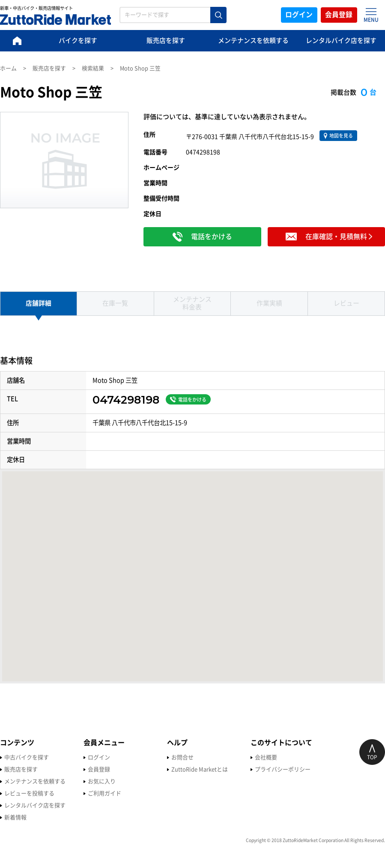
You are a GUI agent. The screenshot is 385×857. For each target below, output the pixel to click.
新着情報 (15, 818)
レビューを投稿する (29, 794)
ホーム (8, 68)
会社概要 (266, 758)
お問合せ (182, 758)
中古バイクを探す (26, 758)
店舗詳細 (38, 303)
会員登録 (338, 15)
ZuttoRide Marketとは (199, 770)
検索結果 (93, 68)
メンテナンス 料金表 (192, 304)
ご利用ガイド (104, 794)
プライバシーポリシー (282, 770)
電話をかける (188, 400)
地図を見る (338, 136)
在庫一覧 (115, 303)
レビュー (346, 303)
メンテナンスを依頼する (253, 41)
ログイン (298, 15)
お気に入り (102, 782)
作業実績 (269, 303)
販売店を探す (165, 41)
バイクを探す (78, 41)
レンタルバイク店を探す (341, 41)
